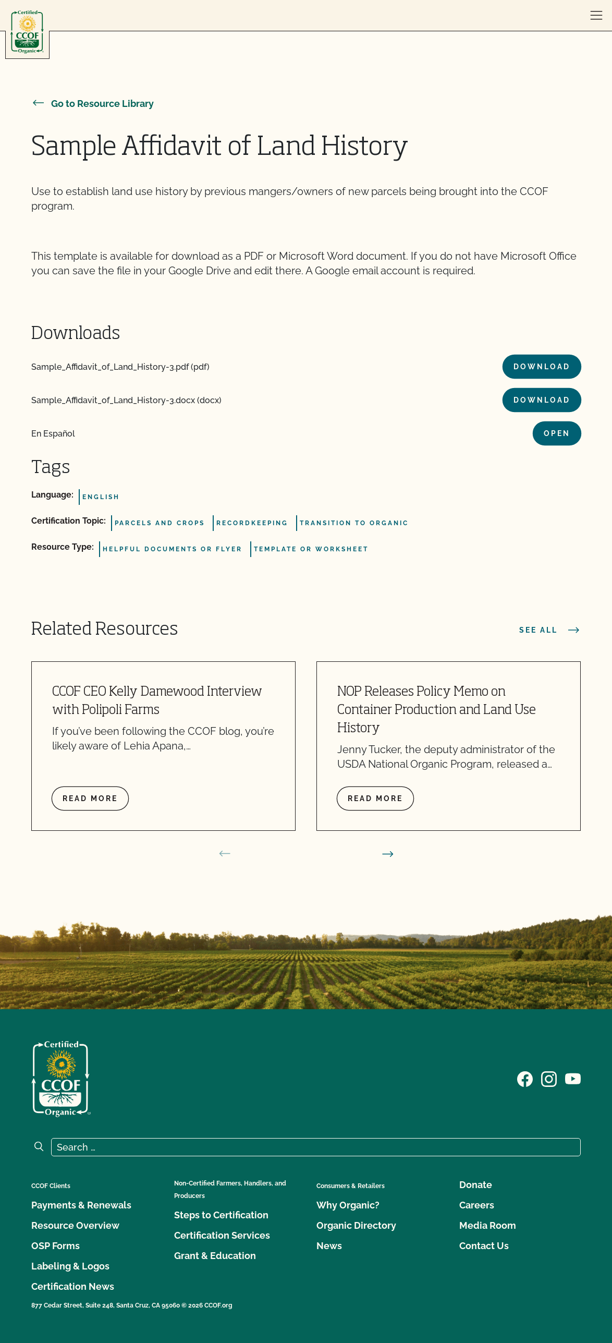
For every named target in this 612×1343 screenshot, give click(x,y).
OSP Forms (55, 1245)
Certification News (72, 1286)
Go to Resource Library (92, 103)
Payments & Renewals (81, 1205)
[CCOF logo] (27, 32)
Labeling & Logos (70, 1266)
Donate (475, 1184)
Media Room (487, 1225)
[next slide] (387, 853)
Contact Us (484, 1245)
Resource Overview (75, 1225)
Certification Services (222, 1235)
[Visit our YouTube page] (573, 1078)
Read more (90, 798)
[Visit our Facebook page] (525, 1078)
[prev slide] (224, 853)
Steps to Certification (221, 1214)
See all (550, 630)
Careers (476, 1205)
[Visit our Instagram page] (549, 1078)
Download (541, 366)
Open (557, 433)
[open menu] (596, 15)
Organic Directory (356, 1225)
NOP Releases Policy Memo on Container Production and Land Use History (436, 710)
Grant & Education (215, 1255)
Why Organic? (348, 1205)
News (329, 1245)
